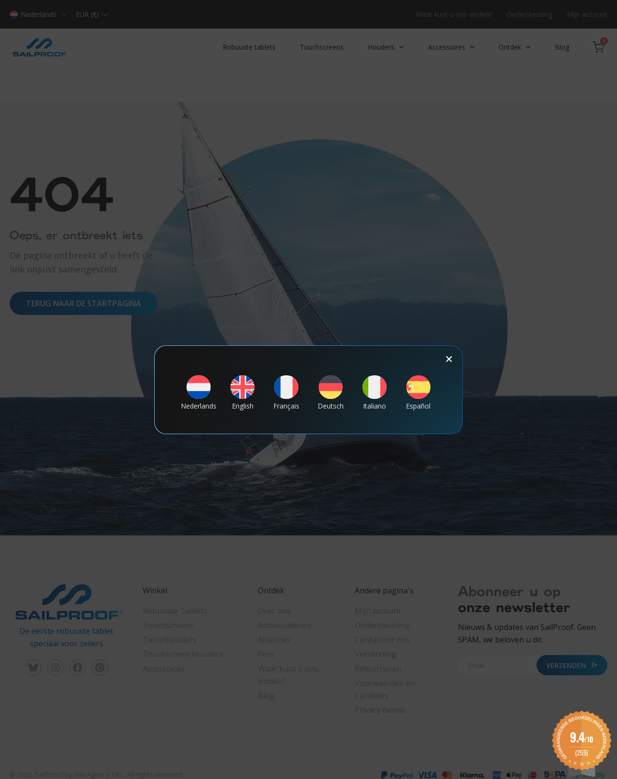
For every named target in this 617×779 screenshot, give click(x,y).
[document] (308, 389)
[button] (449, 359)
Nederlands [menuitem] (198, 406)
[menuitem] (198, 392)
